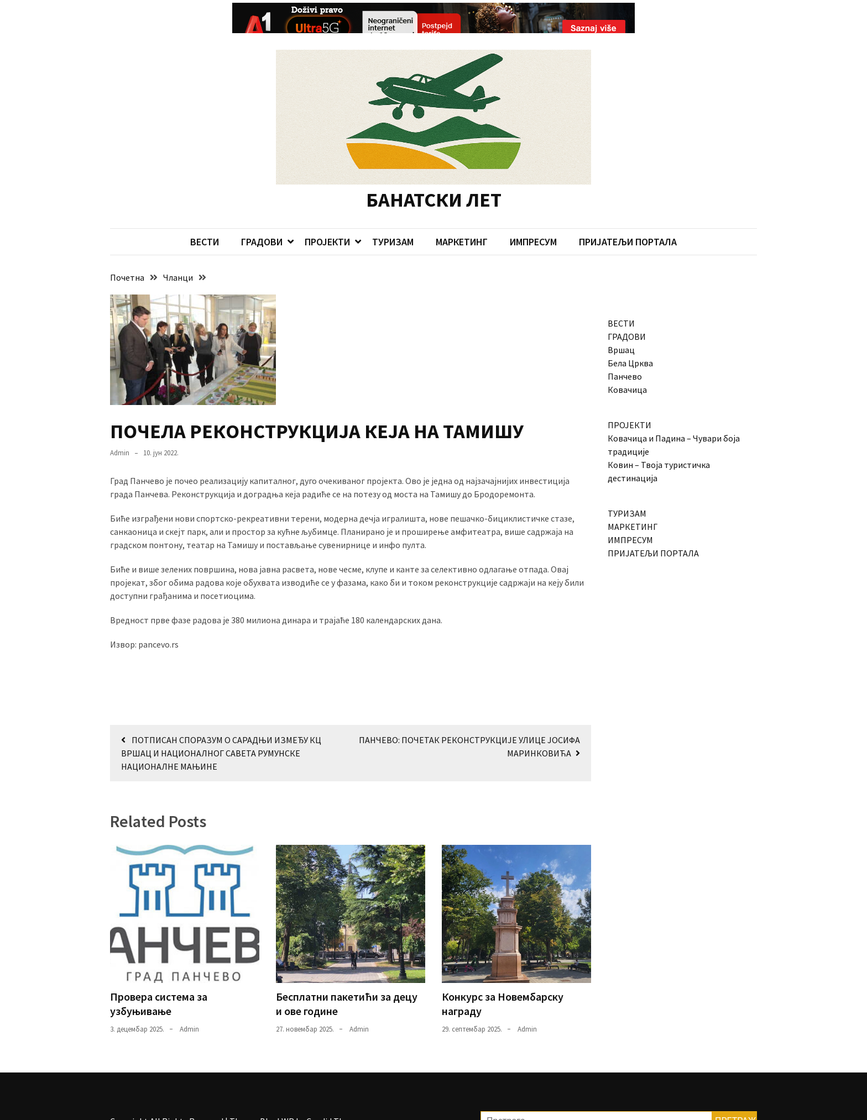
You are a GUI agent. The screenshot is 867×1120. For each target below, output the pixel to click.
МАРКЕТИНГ (462, 219)
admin (119, 430)
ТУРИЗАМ (393, 219)
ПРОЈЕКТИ (327, 219)
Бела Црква (630, 340)
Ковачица (627, 366)
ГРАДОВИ (262, 219)
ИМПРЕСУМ (533, 219)
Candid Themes (335, 1098)
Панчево (625, 353)
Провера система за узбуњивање (158, 981)
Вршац (621, 327)
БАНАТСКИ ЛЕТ (434, 177)
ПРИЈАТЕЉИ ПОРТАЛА (628, 219)
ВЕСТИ (204, 219)
